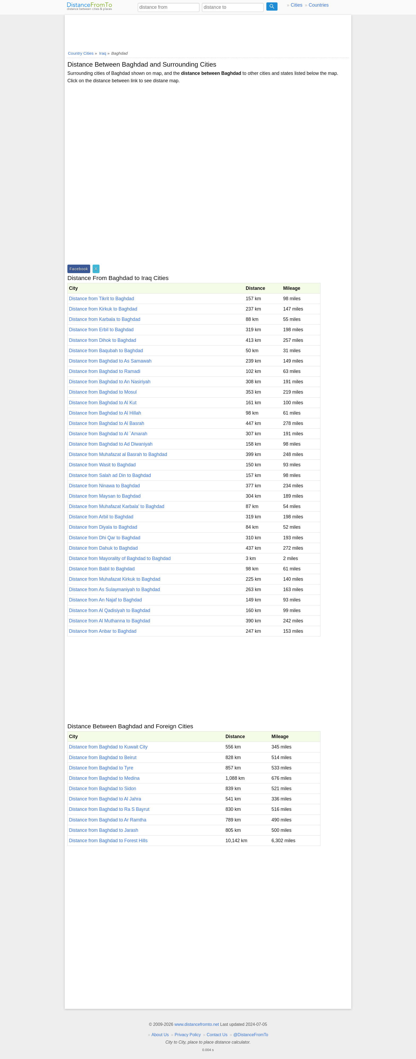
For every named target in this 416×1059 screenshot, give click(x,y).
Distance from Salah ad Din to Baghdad (110, 475)
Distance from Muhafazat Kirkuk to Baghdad (114, 579)
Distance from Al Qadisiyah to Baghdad (109, 610)
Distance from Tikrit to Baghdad (101, 298)
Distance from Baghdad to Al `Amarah (108, 433)
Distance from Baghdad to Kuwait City (108, 747)
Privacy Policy (188, 1034)
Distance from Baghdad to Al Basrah (106, 423)
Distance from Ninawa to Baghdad (104, 485)
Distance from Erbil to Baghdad (101, 329)
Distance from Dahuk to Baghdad (103, 548)
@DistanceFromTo (250, 1034)
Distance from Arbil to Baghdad (101, 516)
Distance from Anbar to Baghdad (102, 631)
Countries (318, 5)
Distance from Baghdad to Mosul (103, 392)
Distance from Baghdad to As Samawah (110, 361)
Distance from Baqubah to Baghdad (106, 350)
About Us (160, 1034)
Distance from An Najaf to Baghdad (105, 599)
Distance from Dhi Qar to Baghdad (104, 537)
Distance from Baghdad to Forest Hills (108, 840)
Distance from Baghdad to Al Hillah (105, 413)
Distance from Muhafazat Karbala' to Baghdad (116, 506)
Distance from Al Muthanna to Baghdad (109, 620)
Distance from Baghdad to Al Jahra (105, 799)
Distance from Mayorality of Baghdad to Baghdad (120, 558)
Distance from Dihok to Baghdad (102, 340)
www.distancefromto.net (196, 1024)
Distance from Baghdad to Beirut (102, 757)
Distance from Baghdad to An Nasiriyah (109, 381)
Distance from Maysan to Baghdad (105, 496)
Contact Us (217, 1034)
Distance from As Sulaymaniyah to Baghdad (114, 589)
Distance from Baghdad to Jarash (103, 830)
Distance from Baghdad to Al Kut (102, 402)
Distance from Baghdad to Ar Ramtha (107, 820)
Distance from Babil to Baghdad (102, 568)
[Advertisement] (208, 31)
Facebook (79, 269)
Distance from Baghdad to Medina (104, 778)
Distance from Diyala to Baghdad (103, 527)
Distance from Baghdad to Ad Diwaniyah (111, 444)
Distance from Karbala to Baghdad (104, 319)
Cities (296, 5)
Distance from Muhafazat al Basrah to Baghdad (118, 454)
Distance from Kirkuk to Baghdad (103, 309)
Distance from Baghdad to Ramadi (104, 371)
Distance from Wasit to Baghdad (102, 464)
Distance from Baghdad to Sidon (102, 788)
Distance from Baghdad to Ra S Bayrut (109, 809)
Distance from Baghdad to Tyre (101, 767)
